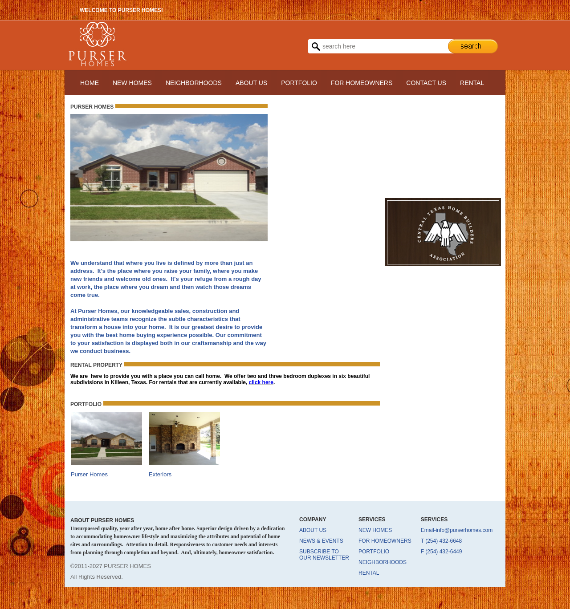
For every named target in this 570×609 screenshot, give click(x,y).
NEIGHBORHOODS (194, 82)
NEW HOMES (132, 82)
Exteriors (160, 474)
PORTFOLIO (299, 82)
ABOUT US (251, 82)
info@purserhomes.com (464, 530)
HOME (89, 82)
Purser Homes (89, 474)
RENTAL (472, 82)
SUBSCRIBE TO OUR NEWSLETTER (324, 554)
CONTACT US (426, 82)
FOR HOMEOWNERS (361, 82)
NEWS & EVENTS (321, 541)
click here (261, 382)
